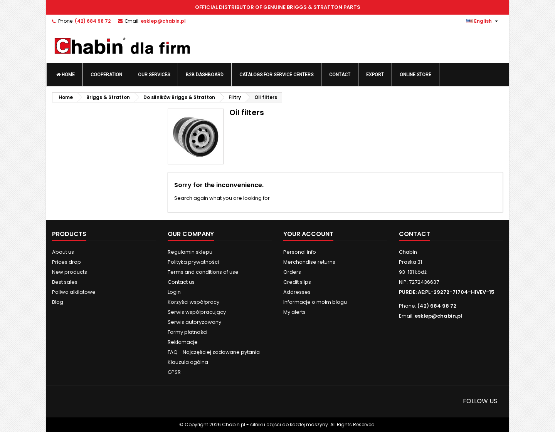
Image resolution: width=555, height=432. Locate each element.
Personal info (299, 252)
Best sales (64, 282)
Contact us (181, 282)
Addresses (297, 292)
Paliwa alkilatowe (74, 292)
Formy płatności (187, 332)
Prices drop (66, 262)
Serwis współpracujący (197, 312)
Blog (57, 302)
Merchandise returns (309, 262)
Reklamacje (183, 342)
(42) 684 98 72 (93, 21)
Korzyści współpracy (193, 302)
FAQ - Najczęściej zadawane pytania (214, 352)
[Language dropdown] (483, 21)
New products (69, 272)
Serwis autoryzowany (194, 322)
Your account (308, 233)
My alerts (294, 312)
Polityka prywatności (193, 262)
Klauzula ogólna (188, 362)
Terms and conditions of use (203, 272)
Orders (292, 272)
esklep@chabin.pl (163, 21)
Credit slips (297, 282)
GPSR (174, 372)
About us (63, 252)
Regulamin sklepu (190, 252)
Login (174, 292)
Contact (414, 233)
